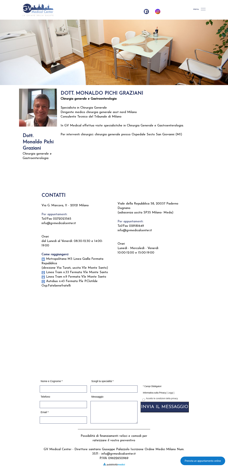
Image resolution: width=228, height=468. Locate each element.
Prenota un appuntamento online (203, 460)
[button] (199, 9)
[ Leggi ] (170, 393)
